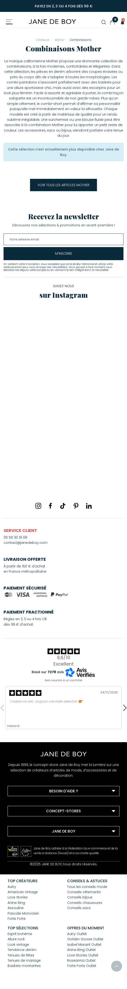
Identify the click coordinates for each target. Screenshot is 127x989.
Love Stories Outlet (82, 955)
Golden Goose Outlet (85, 939)
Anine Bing (16, 902)
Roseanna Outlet (81, 960)
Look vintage (18, 944)
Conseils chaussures (84, 902)
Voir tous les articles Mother (63, 185)
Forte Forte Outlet (81, 965)
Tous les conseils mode (87, 886)
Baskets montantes (24, 965)
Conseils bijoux (79, 897)
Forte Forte (17, 918)
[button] (121, 22)
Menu (9, 24)
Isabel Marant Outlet (84, 944)
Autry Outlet (77, 933)
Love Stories (18, 897)
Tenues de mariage (24, 960)
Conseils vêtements (84, 892)
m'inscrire (63, 253)
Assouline (16, 908)
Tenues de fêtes (21, 955)
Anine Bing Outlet (81, 949)
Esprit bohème (20, 933)
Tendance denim (22, 949)
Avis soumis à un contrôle (63, 680)
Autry (12, 886)
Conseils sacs (79, 908)
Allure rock (16, 939)
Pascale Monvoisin (23, 913)
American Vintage (23, 892)
